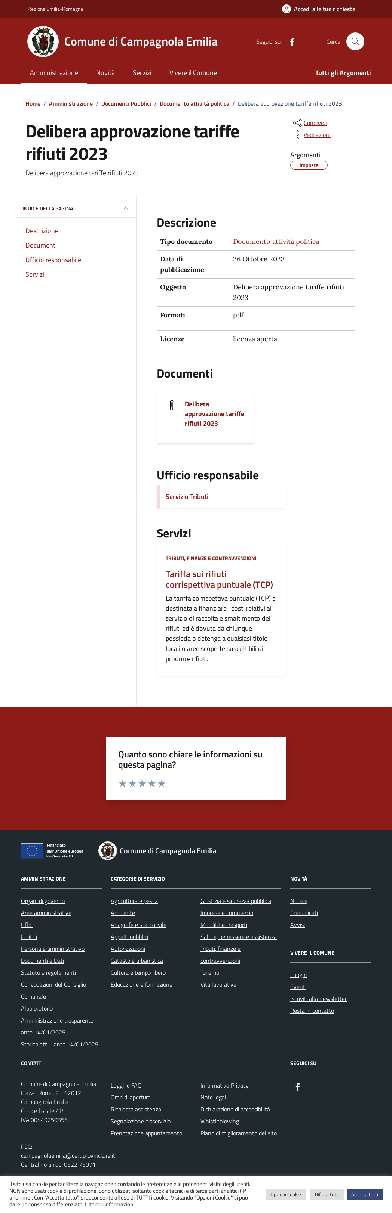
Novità (105, 73)
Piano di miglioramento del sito (238, 1133)
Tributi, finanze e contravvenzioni (211, 558)
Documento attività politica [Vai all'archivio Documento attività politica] (276, 241)
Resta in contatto (312, 1010)
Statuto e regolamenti (48, 972)
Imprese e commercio (226, 912)
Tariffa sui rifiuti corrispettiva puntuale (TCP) (219, 579)
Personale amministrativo (53, 948)
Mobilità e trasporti (223, 924)
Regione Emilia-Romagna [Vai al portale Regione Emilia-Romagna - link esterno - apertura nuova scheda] (55, 9)
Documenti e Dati (42, 960)
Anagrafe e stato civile (138, 924)
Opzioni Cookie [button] (285, 1194)
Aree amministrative (46, 912)
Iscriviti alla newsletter (318, 998)
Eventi (298, 986)
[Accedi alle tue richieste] (318, 9)
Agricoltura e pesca (134, 900)
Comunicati (304, 912)
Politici (29, 936)
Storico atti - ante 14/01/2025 (59, 1044)
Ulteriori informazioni (109, 1204)
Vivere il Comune (193, 73)
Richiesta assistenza (136, 1109)
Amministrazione (54, 73)
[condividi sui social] (309, 123)
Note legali (213, 1097)
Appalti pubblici (129, 936)
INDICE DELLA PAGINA (76, 208)
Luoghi (298, 974)
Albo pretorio (37, 1008)
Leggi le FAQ (126, 1085)
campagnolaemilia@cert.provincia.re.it (68, 1155)
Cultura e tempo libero (138, 972)
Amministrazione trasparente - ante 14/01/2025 (59, 1026)
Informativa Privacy (224, 1085)
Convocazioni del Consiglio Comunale (53, 990)
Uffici (27, 924)
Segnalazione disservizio (141, 1121)
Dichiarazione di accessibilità (235, 1109)
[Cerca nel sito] (355, 41)
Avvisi (297, 924)
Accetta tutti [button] (364, 1194)
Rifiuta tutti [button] (327, 1194)
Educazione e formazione (141, 984)
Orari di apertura (131, 1097)
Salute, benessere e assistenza (238, 936)
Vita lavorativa (218, 984)
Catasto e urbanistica (137, 960)
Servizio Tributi (187, 496)
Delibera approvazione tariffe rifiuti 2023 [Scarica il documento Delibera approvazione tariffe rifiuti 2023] (214, 413)
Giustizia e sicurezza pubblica (235, 900)
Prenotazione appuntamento (146, 1133)
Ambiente (123, 912)
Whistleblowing (219, 1121)
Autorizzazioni (128, 948)
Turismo (209, 972)
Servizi (142, 73)
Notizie (298, 900)
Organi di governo (43, 900)
